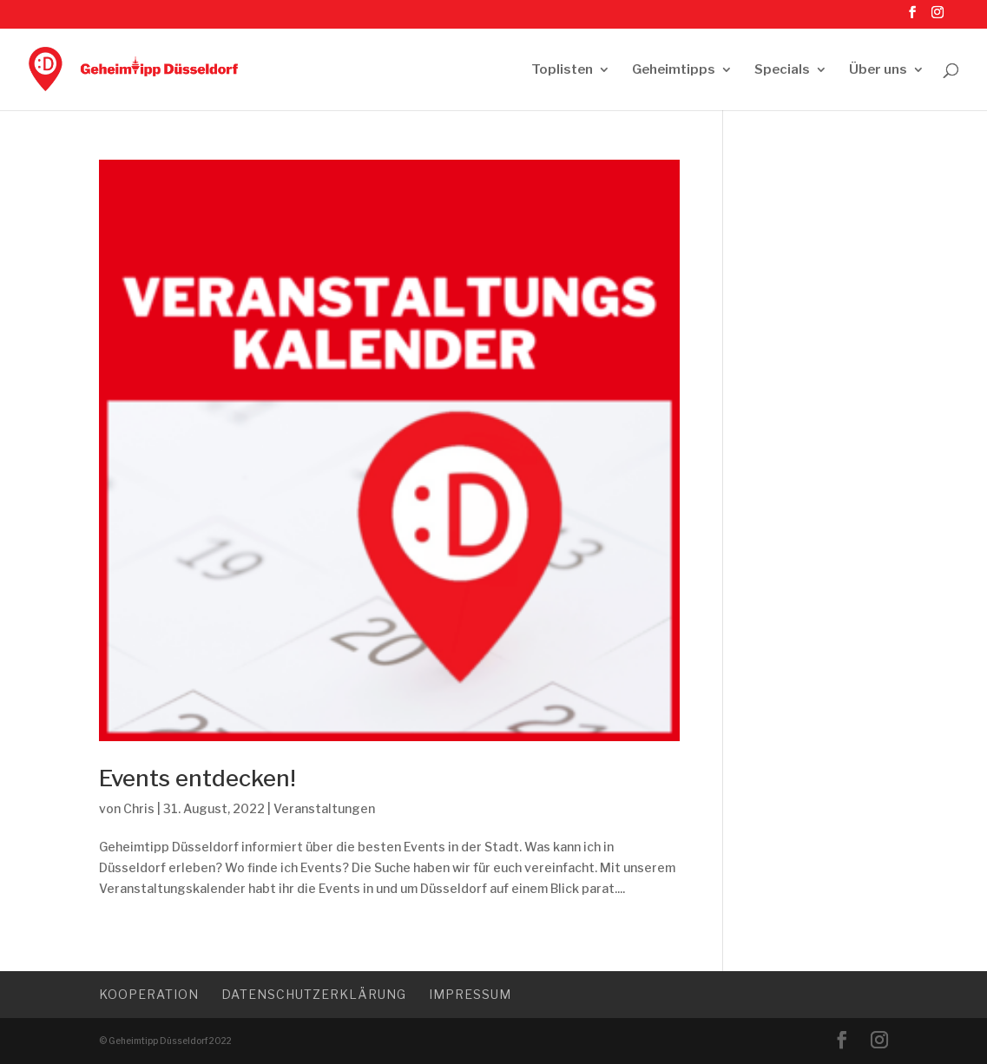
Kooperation (149, 994)
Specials (782, 70)
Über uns (878, 70)
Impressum (470, 994)
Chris (139, 808)
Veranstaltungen (324, 808)
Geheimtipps (673, 70)
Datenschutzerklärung (313, 994)
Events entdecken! (197, 778)
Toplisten (562, 70)
